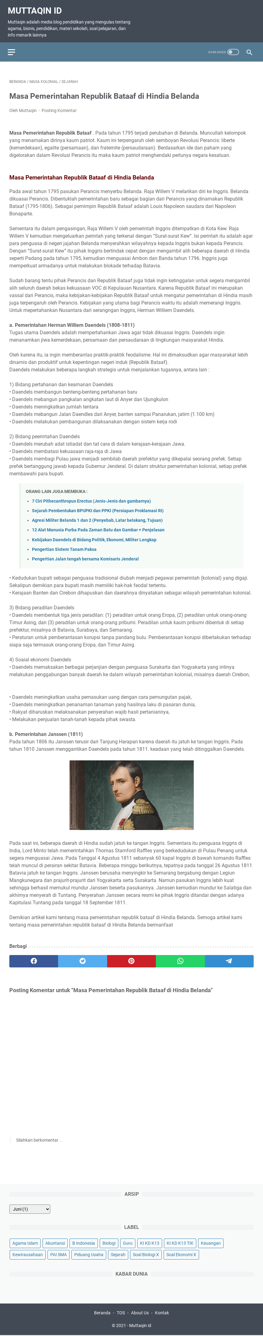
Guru (128, 1242)
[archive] (29, 1208)
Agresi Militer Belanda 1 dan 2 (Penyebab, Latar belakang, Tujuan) (97, 517)
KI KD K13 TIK (180, 1242)
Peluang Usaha (88, 1254)
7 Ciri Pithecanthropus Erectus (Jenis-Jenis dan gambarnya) (91, 497)
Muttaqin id (36, 7)
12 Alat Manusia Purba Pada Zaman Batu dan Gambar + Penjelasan (98, 526)
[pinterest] (131, 958)
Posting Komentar (59, 106)
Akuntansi (55, 1242)
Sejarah (118, 1254)
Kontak (162, 1313)
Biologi (109, 1242)
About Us (140, 1313)
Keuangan (211, 1242)
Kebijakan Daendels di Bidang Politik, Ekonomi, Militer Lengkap (94, 536)
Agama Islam (25, 1242)
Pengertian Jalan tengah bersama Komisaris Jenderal (85, 555)
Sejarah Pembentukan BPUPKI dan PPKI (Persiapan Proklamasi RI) (98, 507)
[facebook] (33, 958)
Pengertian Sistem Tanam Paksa (64, 545)
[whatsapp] (180, 958)
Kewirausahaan (27, 1254)
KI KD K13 (149, 1242)
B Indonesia (83, 1242)
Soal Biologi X (146, 1254)
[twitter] (82, 958)
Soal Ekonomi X (181, 1254)
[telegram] (229, 958)
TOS (121, 1313)
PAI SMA (58, 1254)
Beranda (102, 1313)
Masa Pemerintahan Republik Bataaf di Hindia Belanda (115, 92)
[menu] (16, 47)
